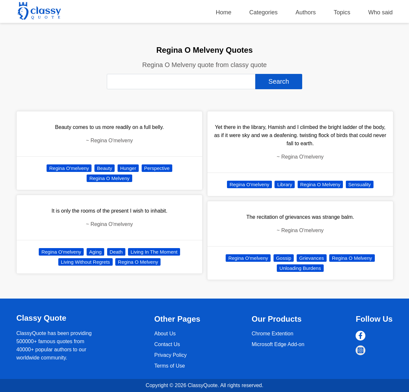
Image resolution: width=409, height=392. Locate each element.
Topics (342, 12)
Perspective (157, 168)
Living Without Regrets (85, 262)
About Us (165, 333)
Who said (380, 12)
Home (224, 12)
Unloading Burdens (300, 268)
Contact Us (167, 344)
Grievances (311, 258)
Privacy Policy (170, 355)
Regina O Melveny (109, 178)
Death (116, 252)
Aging (95, 252)
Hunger (128, 168)
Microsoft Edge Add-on (278, 344)
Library (284, 184)
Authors (306, 12)
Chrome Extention (272, 333)
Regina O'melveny (69, 168)
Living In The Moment (154, 252)
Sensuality (359, 184)
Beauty (104, 168)
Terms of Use (169, 366)
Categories (263, 12)
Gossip (283, 258)
